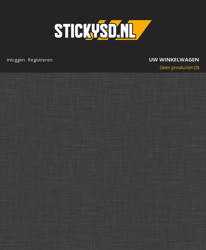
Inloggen (16, 60)
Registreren (40, 60)
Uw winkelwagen (174, 59)
